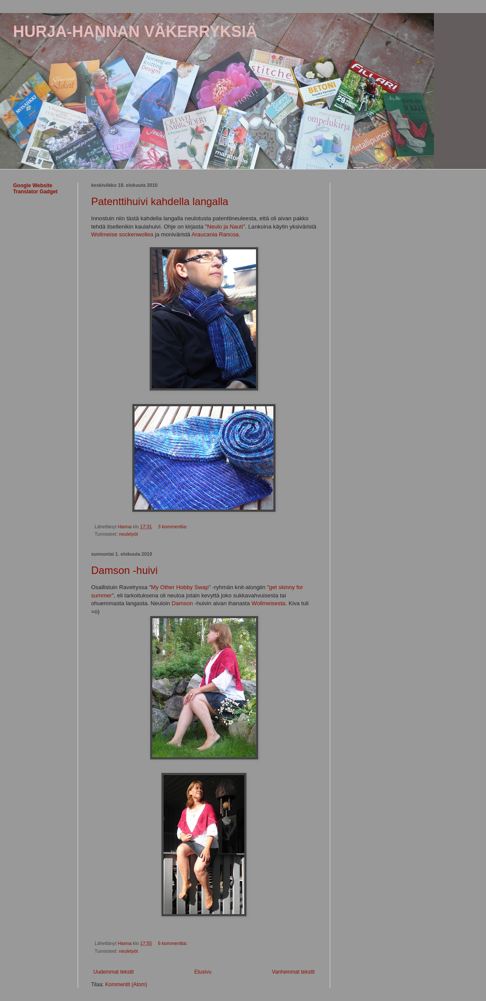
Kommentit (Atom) (126, 984)
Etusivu (202, 972)
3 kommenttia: (173, 526)
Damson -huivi (124, 570)
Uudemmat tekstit (113, 972)
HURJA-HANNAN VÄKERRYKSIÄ (135, 31)
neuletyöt (128, 534)
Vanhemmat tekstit (293, 972)
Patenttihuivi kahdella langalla (159, 201)
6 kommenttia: (173, 943)
